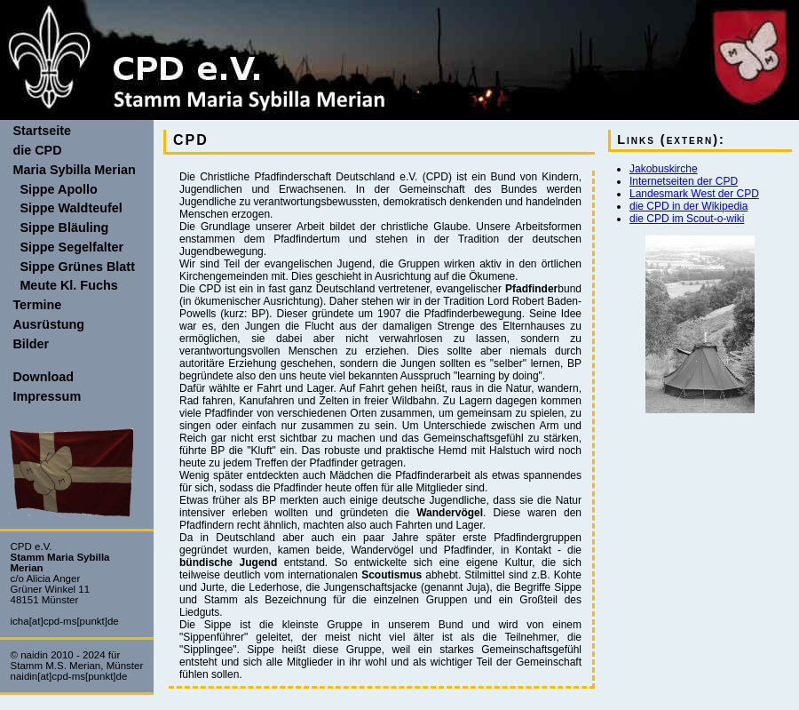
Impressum (46, 396)
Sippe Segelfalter (67, 247)
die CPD (36, 150)
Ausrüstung (48, 324)
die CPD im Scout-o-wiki (686, 218)
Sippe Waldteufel (67, 208)
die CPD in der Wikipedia (688, 206)
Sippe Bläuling (60, 227)
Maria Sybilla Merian (73, 170)
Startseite (41, 131)
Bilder (30, 344)
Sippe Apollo (54, 189)
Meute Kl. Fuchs (64, 285)
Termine (36, 305)
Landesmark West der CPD (694, 193)
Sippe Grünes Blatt (73, 266)
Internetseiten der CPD (683, 181)
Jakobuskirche (663, 169)
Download (43, 377)
